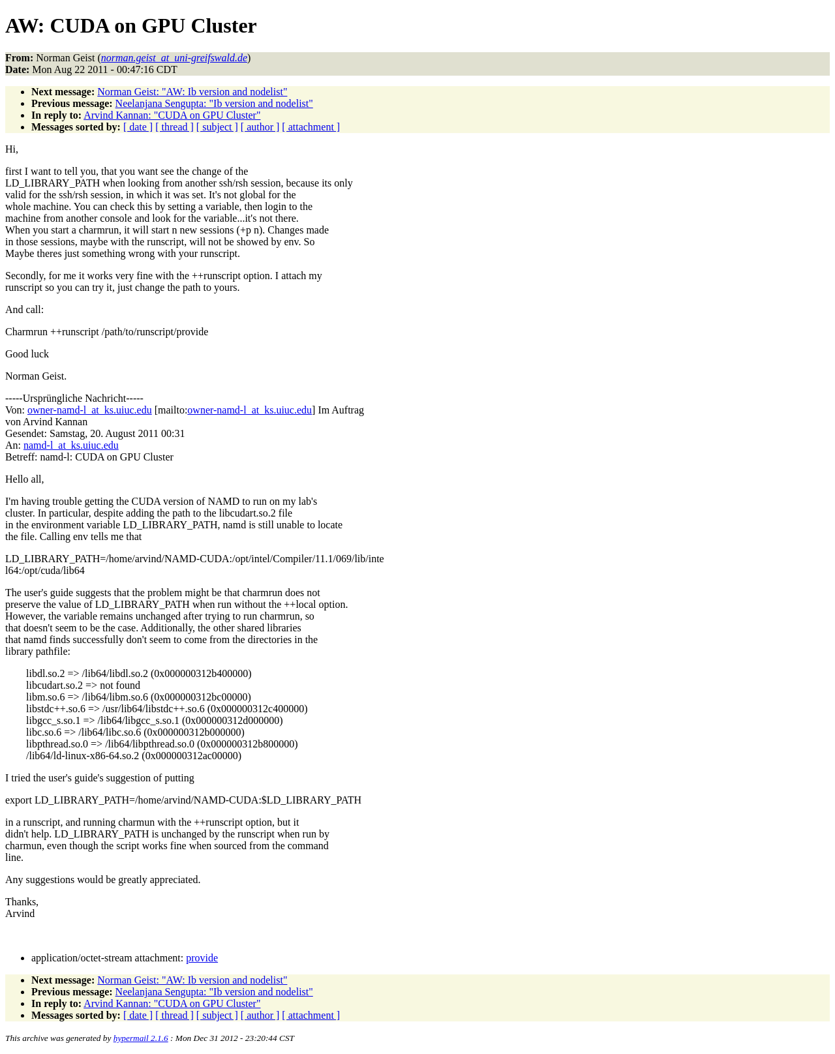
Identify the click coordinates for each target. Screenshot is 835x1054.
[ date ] (138, 126)
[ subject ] (217, 126)
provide (202, 957)
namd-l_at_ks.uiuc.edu (71, 445)
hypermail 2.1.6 (141, 1038)
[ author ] (260, 126)
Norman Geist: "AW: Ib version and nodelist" (192, 91)
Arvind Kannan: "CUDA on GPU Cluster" (172, 115)
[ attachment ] (311, 126)
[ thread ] (174, 126)
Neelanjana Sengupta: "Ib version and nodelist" (214, 103)
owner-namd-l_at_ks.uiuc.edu (89, 409)
